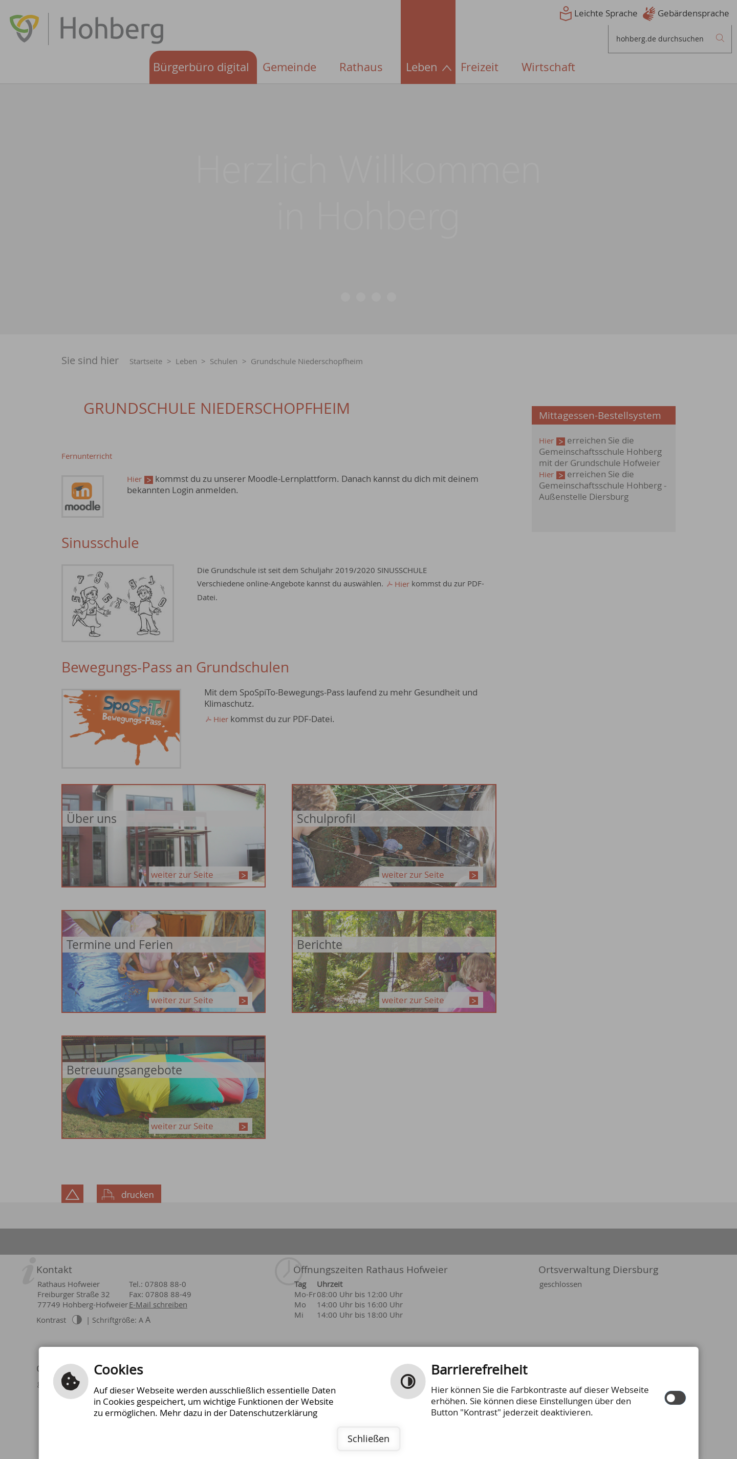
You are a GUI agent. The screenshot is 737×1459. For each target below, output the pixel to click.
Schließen (368, 1438)
